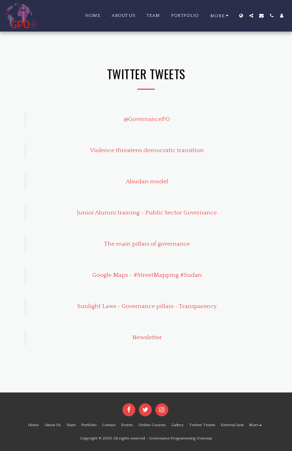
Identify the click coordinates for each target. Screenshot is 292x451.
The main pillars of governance (147, 243)
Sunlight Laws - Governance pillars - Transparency (146, 306)
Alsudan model (147, 181)
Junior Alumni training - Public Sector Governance (147, 212)
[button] (251, 15)
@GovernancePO (147, 119)
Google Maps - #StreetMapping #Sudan (147, 275)
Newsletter (147, 337)
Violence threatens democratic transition (147, 150)
